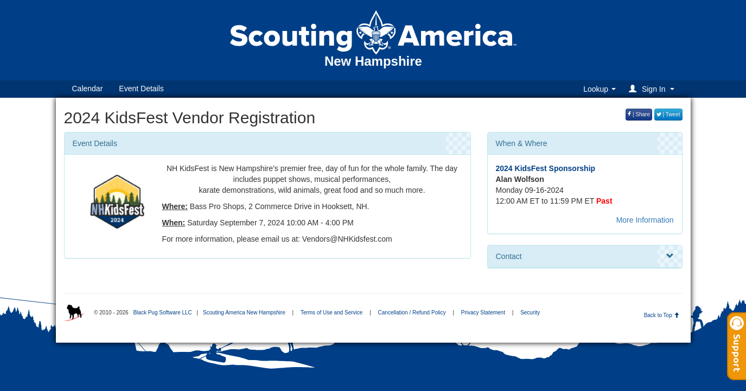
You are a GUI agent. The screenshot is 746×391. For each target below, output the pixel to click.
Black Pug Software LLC (162, 313)
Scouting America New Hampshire (244, 313)
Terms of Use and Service (332, 313)
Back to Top (661, 315)
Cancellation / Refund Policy (412, 313)
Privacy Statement (483, 313)
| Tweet (668, 114)
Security (530, 313)
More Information (645, 220)
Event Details (141, 88)
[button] (653, 88)
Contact (585, 256)
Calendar (87, 88)
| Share (639, 114)
